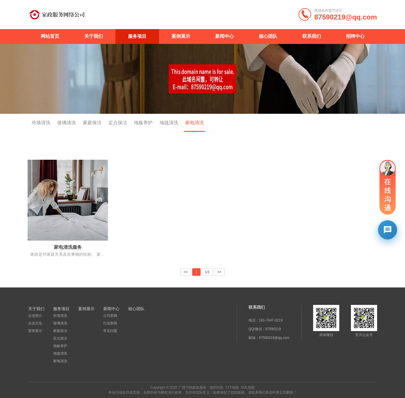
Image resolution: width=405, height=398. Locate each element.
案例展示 (181, 36)
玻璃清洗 (59, 122)
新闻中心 (224, 36)
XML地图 (248, 387)
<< (186, 272)
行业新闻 (110, 323)
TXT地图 (232, 387)
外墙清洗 (33, 122)
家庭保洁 (85, 122)
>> (219, 272)
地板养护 (136, 122)
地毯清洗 (161, 122)
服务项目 (137, 36)
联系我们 (311, 36)
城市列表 (216, 387)
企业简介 (35, 316)
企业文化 (35, 323)
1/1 (207, 272)
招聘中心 (355, 36)
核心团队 (268, 36)
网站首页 (50, 36)
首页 (353, 123)
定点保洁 (110, 122)
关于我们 (93, 36)
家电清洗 (187, 122)
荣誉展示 (35, 331)
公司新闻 (110, 316)
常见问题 (110, 331)
